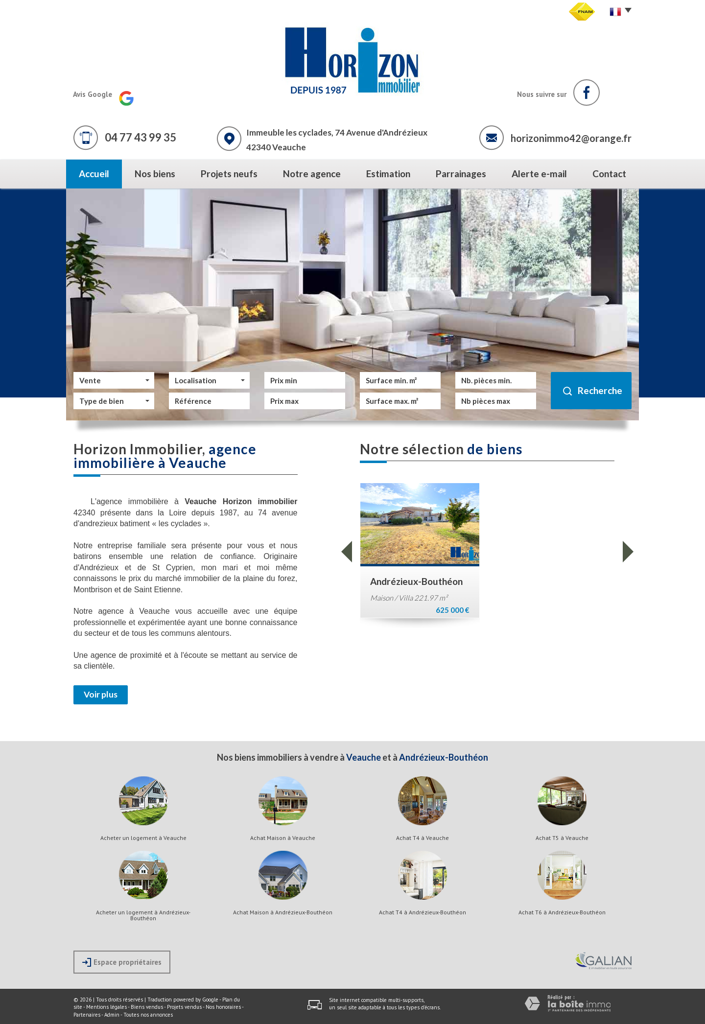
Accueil (94, 173)
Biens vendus (147, 1006)
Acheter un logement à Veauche (143, 838)
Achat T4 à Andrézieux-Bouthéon (422, 912)
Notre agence (312, 173)
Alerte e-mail (539, 173)
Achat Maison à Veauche (282, 838)
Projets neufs (229, 173)
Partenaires (86, 1014)
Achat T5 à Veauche (562, 838)
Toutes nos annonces (148, 1014)
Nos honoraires (223, 1006)
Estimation (388, 173)
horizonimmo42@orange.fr (571, 138)
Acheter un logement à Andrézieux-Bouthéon (143, 915)
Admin (111, 1014)
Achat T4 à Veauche (422, 838)
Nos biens (155, 173)
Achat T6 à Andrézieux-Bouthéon (562, 912)
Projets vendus (184, 1006)
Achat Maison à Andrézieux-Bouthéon (282, 912)
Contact (609, 173)
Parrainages (461, 173)
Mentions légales (106, 1006)
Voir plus (101, 694)
